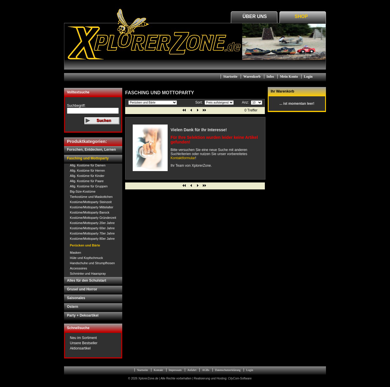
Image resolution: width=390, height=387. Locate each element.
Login (308, 76)
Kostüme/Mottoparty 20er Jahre (92, 223)
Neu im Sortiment (83, 338)
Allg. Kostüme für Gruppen (89, 186)
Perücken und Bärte (85, 245)
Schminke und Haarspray (88, 273)
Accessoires (78, 268)
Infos (270, 76)
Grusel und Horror (82, 289)
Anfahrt (191, 370)
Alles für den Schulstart (86, 280)
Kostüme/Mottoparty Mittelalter (91, 207)
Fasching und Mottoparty (88, 158)
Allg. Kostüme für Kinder (87, 175)
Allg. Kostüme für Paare (87, 181)
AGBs (205, 370)
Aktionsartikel (80, 348)
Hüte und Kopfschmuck (86, 258)
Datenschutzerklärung (228, 370)
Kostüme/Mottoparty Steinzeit (91, 202)
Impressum (175, 370)
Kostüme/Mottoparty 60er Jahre (92, 228)
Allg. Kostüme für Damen (87, 165)
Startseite (230, 76)
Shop (301, 16)
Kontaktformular (183, 158)
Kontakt (158, 370)
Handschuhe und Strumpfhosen (92, 263)
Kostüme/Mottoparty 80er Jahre (92, 238)
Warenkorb (251, 76)
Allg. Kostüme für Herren (87, 170)
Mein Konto (289, 76)
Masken (75, 252)
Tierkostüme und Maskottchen (91, 196)
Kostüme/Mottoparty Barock (89, 212)
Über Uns (254, 16)
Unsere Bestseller (84, 343)
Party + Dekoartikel (82, 315)
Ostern (72, 307)
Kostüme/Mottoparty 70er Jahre (92, 233)
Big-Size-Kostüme (82, 191)
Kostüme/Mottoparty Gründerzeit (93, 217)
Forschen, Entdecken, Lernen (91, 150)
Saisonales (76, 298)
